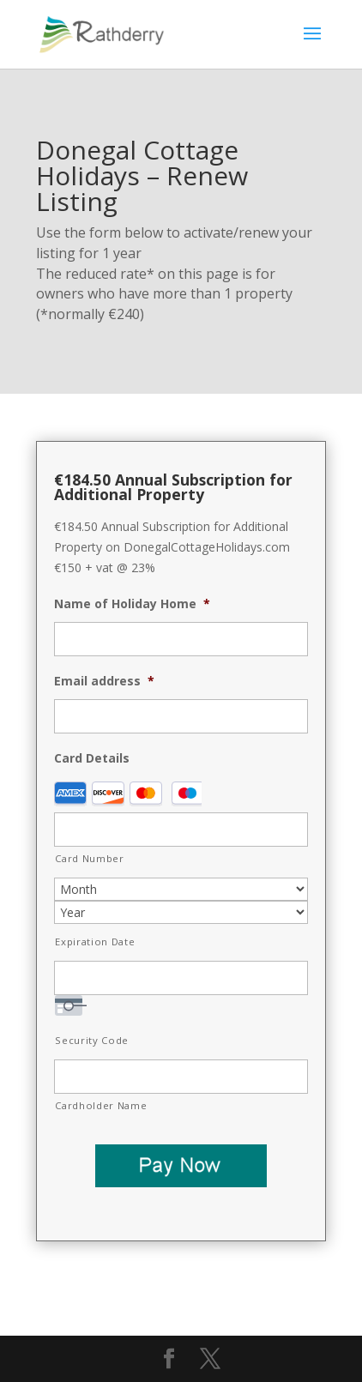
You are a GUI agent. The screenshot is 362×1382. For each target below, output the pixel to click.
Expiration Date (95, 941)
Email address (104, 681)
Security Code (92, 1040)
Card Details (92, 758)
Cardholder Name (101, 1105)
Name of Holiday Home (132, 604)
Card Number (89, 858)
